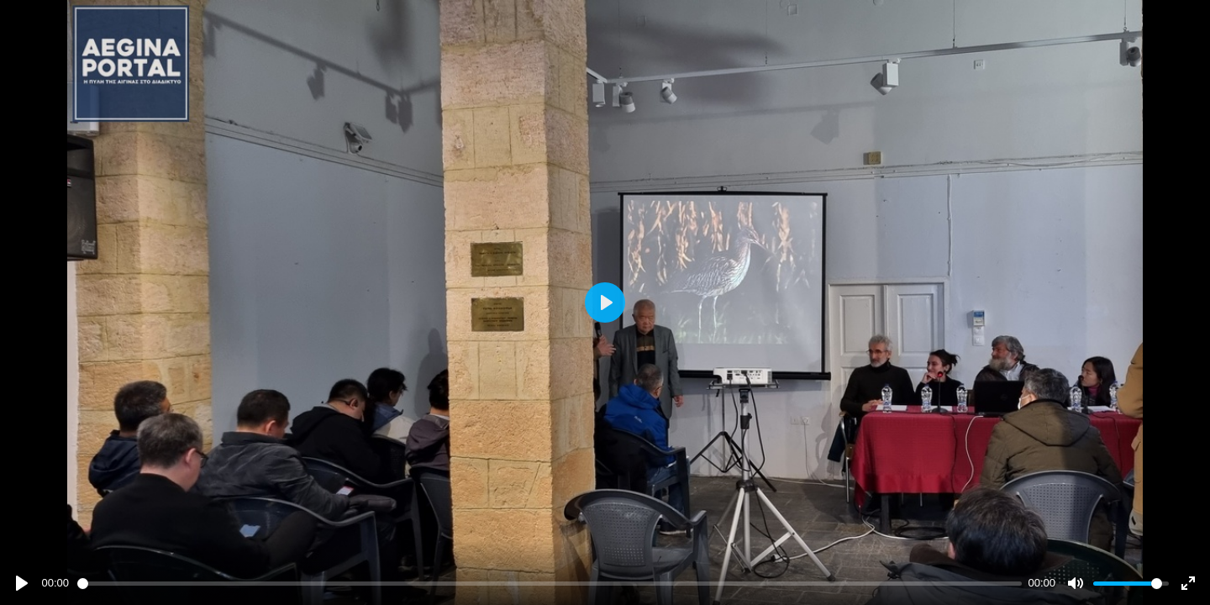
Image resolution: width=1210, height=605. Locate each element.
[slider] (549, 584)
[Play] (21, 583)
